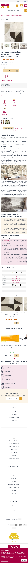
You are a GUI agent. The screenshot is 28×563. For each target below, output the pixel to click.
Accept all (24, 560)
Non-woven (14, 270)
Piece (6, 323)
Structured (16, 282)
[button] (17, 5)
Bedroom (13, 276)
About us (14, 470)
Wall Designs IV (18, 278)
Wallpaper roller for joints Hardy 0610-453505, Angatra (12, 346)
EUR (21, 1)
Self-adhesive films (14, 423)
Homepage (3, 15)
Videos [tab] (14, 130)
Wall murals (14, 414)
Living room (18, 276)
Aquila (13, 278)
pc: (1, 67)
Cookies (14, 490)
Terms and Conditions (14, 440)
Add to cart (10, 70)
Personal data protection (14, 487)
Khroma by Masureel (16, 280)
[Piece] (10, 323)
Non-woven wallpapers (6, 16)
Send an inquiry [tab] (19, 128)
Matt (13, 282)
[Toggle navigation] (25, 5)
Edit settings (4, 560)
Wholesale (14, 455)
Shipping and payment (14, 443)
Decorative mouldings (14, 417)
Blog (14, 475)
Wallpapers (8, 15)
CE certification (14, 452)
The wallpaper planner (14, 458)
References (14, 481)
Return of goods (14, 449)
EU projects (14, 493)
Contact (14, 472)
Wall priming (6, 240)
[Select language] (25, 1)
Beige (14, 272)
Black (19, 272)
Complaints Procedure (14, 446)
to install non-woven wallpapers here (15, 226)
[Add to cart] (16, 323)
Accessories (14, 426)
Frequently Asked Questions (14, 484)
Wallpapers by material (17, 15)
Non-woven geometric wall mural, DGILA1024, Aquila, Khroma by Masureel (11, 313)
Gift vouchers (14, 428)
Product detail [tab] (8, 128)
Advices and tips (14, 478)
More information (4, 95)
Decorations (14, 420)
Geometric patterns (16, 274)
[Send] (20, 398)
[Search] (25, 10)
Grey (23, 272)
